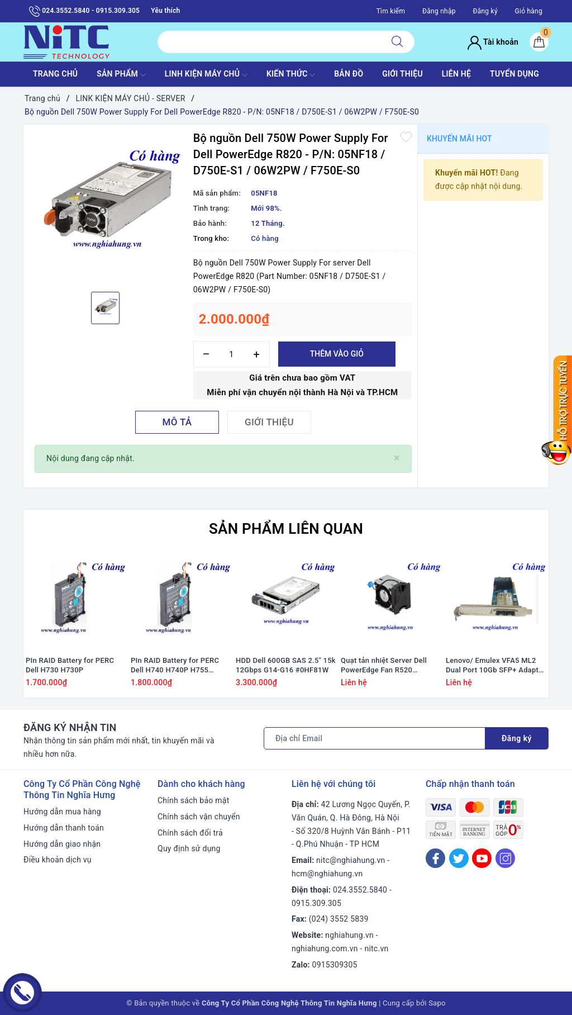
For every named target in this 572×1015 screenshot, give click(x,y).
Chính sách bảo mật (193, 800)
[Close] (397, 458)
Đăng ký (485, 11)
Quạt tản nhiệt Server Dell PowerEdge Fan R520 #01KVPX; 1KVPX (384, 665)
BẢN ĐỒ (348, 73)
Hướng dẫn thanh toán (63, 827)
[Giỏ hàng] (539, 41)
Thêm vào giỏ (337, 353)
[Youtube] (482, 858)
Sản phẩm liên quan (286, 528)
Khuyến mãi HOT (459, 138)
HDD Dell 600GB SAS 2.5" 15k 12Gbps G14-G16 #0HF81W (286, 665)
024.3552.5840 (360, 889)
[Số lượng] (231, 354)
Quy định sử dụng (189, 848)
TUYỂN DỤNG (514, 73)
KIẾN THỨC (290, 74)
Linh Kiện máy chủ (206, 74)
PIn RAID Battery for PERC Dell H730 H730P (70, 665)
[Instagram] (505, 858)
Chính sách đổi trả (190, 832)
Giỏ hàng (528, 11)
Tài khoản (493, 41)
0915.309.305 (316, 903)
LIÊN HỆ (456, 73)
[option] (105, 206)
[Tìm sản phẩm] (269, 42)
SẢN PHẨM (121, 74)
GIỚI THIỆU (402, 73)
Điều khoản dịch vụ (57, 859)
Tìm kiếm (391, 11)
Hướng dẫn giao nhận (62, 843)
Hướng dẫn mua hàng (62, 811)
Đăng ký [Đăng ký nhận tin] (517, 738)
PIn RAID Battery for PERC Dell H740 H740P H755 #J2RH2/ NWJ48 (175, 665)
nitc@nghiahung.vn (350, 860)
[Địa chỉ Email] (374, 738)
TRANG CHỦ (55, 73)
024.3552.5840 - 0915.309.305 (84, 11)
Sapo (437, 1003)
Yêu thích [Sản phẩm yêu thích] (165, 11)
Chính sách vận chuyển (199, 816)
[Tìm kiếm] (397, 42)
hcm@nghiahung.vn (327, 873)
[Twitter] (459, 858)
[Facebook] (435, 858)
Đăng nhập (439, 11)
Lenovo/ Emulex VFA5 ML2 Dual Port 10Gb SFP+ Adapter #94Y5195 (495, 665)
